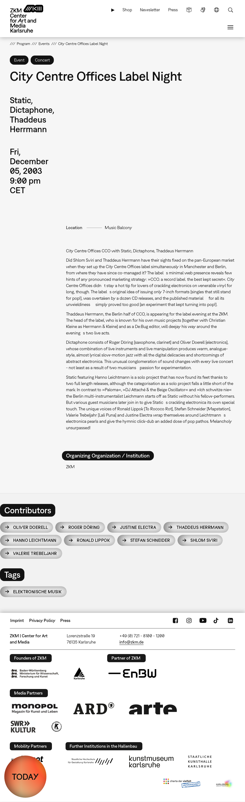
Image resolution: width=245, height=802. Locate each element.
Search (230, 9)
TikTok (216, 620)
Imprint (17, 620)
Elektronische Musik (37, 591)
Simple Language (189, 9)
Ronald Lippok (93, 540)
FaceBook (175, 620)
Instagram (189, 620)
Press (173, 9)
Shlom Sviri (203, 540)
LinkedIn (230, 620)
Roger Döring (84, 527)
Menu (230, 27)
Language (216, 9)
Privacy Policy (42, 620)
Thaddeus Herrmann (200, 527)
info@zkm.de (131, 641)
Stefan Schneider (150, 540)
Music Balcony (118, 227)
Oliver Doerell (30, 527)
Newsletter (150, 9)
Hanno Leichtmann (34, 540)
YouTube (203, 620)
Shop (127, 9)
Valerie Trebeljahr (35, 553)
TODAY (25, 776)
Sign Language (203, 9)
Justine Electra (138, 527)
